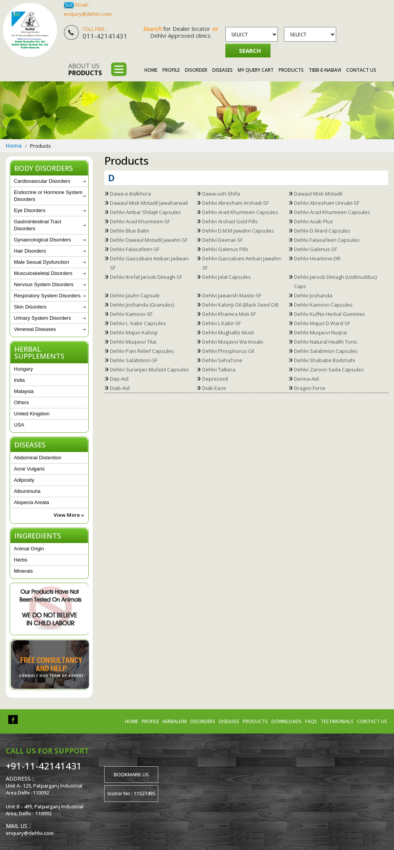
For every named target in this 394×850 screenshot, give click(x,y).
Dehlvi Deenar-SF (222, 239)
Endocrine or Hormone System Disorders (48, 195)
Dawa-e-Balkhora (130, 193)
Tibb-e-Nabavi (325, 70)
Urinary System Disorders (42, 318)
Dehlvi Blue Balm (129, 230)
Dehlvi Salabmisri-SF (133, 360)
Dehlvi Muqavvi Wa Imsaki (232, 341)
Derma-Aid (306, 378)
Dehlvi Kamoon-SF (131, 313)
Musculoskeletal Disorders (43, 273)
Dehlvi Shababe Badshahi (324, 360)
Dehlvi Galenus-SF (315, 249)
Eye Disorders (30, 210)
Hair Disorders (30, 251)
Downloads (286, 721)
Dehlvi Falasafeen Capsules (327, 239)
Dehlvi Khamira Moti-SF (229, 313)
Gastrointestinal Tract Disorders (37, 225)
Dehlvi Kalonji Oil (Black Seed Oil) (240, 304)
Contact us (372, 721)
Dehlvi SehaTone (222, 360)
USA (19, 425)
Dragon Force (309, 388)
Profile (171, 70)
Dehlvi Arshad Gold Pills (230, 221)
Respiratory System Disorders (47, 296)
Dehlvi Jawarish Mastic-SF (231, 295)
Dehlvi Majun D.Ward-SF (322, 323)
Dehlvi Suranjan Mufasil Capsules (149, 369)
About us (85, 69)
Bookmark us (131, 774)
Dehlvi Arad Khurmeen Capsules (240, 212)
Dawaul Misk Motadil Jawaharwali (149, 202)
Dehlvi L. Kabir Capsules (138, 323)
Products (291, 70)
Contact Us (361, 70)
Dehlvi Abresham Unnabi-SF (326, 202)
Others (21, 402)
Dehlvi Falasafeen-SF (134, 249)
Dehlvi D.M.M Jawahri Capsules (238, 230)
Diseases (222, 70)
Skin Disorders (30, 307)
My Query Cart (256, 70)
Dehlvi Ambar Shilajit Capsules (145, 212)
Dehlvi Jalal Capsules (226, 276)
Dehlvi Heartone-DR (317, 258)
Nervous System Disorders (44, 284)
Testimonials (337, 721)
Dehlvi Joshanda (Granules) (142, 304)
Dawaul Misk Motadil (318, 193)
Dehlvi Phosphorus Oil (228, 350)
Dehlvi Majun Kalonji (133, 332)
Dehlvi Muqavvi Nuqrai (320, 332)
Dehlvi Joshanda (313, 295)
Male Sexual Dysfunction (41, 262)
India (19, 380)
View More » (69, 514)
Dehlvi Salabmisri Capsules (326, 350)
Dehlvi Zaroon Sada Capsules (329, 369)
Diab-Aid (120, 388)
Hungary (23, 369)
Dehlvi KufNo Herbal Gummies (329, 313)
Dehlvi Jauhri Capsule (135, 295)
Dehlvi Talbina (218, 369)
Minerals (23, 571)
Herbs (20, 560)
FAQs (311, 721)
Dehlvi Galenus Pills (225, 249)
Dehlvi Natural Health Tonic (325, 341)
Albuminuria (27, 491)
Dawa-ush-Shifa (221, 193)
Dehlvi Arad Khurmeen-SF (140, 221)
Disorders (202, 721)
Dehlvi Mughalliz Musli (228, 332)
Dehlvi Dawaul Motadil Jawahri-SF (149, 239)
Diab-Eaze (214, 388)
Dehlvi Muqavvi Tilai (133, 341)
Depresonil (215, 378)
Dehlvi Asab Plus (313, 221)
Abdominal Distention (37, 457)
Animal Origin (29, 548)
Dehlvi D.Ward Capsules (322, 230)
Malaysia (24, 391)
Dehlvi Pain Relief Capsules (142, 350)
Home (150, 70)
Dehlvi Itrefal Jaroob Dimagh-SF (146, 276)
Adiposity (24, 480)
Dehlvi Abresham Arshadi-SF (235, 202)
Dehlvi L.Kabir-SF (221, 323)
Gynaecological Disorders (42, 240)
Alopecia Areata (31, 502)
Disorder (196, 70)
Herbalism (174, 721)
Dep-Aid (119, 378)
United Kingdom (32, 414)
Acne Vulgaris (29, 469)
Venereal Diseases (35, 329)
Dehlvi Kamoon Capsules (323, 304)
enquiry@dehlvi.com (88, 13)
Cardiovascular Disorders (42, 181)
